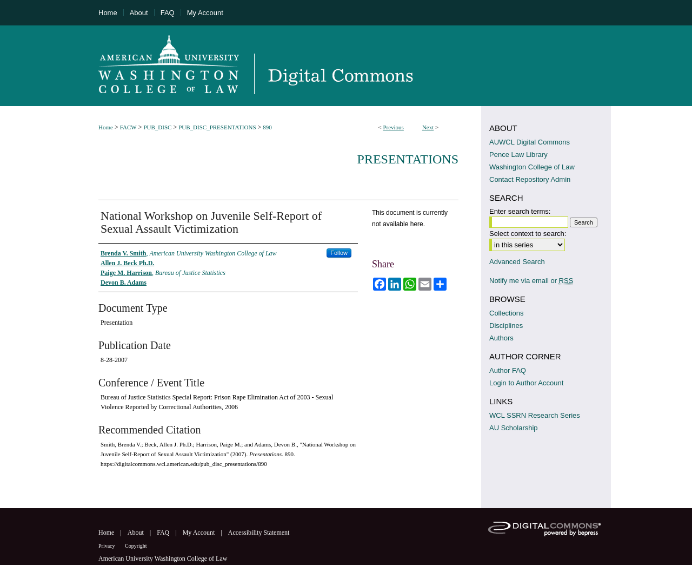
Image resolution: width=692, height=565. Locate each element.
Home (105, 127)
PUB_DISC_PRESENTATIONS (217, 127)
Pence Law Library (518, 154)
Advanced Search (517, 262)
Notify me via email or (531, 281)
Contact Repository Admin (529, 179)
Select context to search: (527, 233)
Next (428, 127)
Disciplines (506, 325)
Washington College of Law (532, 167)
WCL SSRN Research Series (534, 415)
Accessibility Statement (259, 532)
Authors (501, 338)
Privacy (107, 546)
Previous (393, 127)
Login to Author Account (526, 383)
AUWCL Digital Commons (529, 142)
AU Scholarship (513, 428)
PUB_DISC (157, 127)
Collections (506, 313)
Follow (339, 252)
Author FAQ (507, 370)
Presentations (407, 159)
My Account (200, 532)
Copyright (136, 546)
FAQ (164, 532)
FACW (128, 127)
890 (267, 127)
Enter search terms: (519, 211)
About (136, 532)
